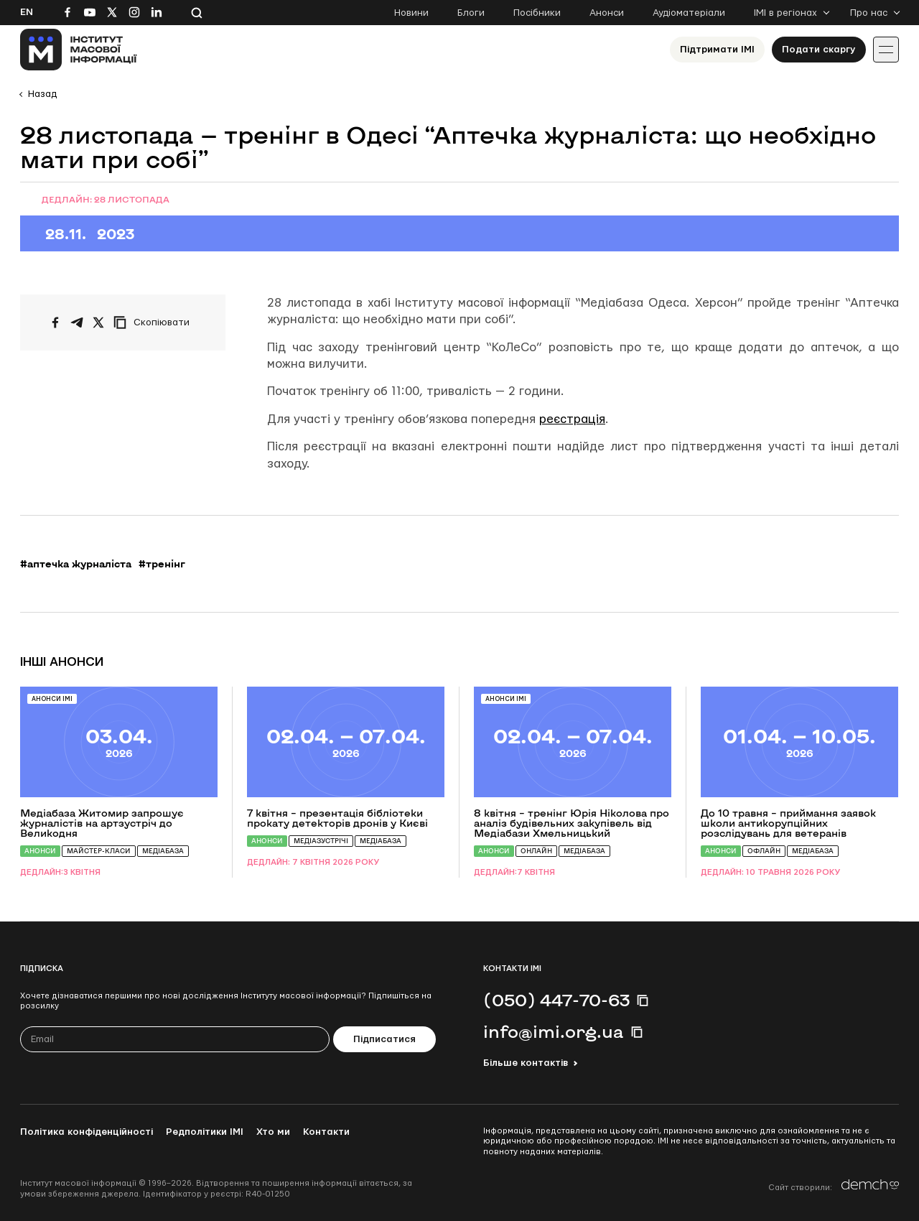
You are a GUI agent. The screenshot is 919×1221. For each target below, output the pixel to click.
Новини (411, 13)
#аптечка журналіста (75, 564)
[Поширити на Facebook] (55, 322)
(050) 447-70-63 (556, 999)
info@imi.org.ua (553, 1031)
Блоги (471, 13)
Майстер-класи (99, 851)
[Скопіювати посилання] (155, 322)
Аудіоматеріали (689, 13)
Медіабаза (163, 851)
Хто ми (273, 1132)
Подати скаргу (819, 50)
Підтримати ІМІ (717, 50)
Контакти (326, 1132)
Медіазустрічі (321, 841)
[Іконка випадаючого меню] (886, 49)
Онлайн (536, 851)
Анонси (606, 13)
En (26, 12)
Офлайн (763, 851)
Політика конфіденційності (86, 1132)
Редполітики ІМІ (204, 1132)
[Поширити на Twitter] (98, 322)
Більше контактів (525, 1063)
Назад (42, 94)
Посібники (537, 13)
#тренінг (162, 564)
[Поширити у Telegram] (76, 322)
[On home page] (78, 49)
